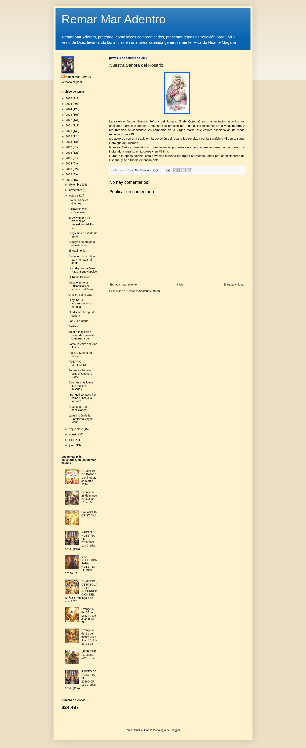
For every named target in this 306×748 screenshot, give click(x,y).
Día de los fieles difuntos (78, 201)
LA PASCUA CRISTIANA (88, 513)
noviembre (76, 190)
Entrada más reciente (123, 284)
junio (72, 445)
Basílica (73, 326)
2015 (69, 158)
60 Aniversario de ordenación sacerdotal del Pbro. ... (82, 222)
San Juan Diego (78, 321)
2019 (69, 136)
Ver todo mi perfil (71, 82)
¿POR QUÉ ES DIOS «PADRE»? (88, 655)
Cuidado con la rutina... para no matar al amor (82, 260)
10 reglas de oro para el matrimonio (81, 243)
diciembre (75, 184)
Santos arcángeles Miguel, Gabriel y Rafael (80, 374)
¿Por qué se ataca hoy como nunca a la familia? (82, 398)
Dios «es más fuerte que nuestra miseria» (80, 386)
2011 (69, 179)
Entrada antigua (234, 284)
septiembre (76, 429)
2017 (69, 147)
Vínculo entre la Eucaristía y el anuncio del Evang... (82, 286)
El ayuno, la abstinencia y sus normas (80, 303)
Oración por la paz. (80, 294)
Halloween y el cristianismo (77, 210)
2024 (69, 109)
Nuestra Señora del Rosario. (80, 354)
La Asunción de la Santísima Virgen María (80, 419)
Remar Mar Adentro (113, 19)
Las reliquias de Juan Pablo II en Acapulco (82, 270)
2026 (69, 98)
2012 (69, 174)
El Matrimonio (77, 250)
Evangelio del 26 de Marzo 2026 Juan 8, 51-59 (88, 615)
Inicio (180, 284)
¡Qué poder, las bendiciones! (78, 408)
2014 (69, 163)
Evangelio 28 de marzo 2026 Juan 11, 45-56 (89, 497)
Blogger (175, 730)
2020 (69, 131)
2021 (69, 125)
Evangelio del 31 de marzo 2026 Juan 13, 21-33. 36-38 (89, 637)
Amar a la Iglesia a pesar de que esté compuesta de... (81, 335)
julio (72, 439)
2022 (69, 120)
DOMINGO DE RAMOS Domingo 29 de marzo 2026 (88, 477)
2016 (69, 152)
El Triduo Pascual (79, 277)
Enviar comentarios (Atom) (143, 291)
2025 (69, 103)
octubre (74, 195)
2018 (69, 141)
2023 (69, 114)
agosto (73, 434)
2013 (69, 169)
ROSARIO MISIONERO (77, 363)
